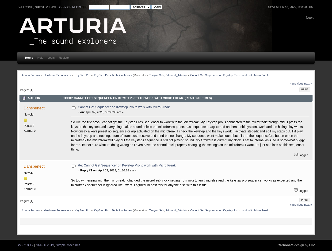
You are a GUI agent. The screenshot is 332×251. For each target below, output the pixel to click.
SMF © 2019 (45, 245)
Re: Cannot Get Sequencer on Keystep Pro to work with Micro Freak (127, 165)
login (62, 7)
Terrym (153, 75)
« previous (296, 83)
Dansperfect (34, 108)
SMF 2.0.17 (25, 245)
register (79, 7)
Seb (161, 75)
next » (308, 83)
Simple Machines (68, 245)
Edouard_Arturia (176, 75)
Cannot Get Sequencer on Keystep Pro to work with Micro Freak (124, 107)
